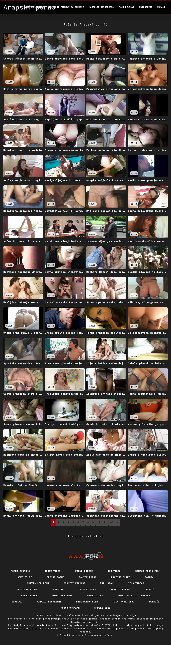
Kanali (161, 7)
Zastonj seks (87, 589)
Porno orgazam (70, 607)
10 (98, 522)
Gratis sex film (38, 583)
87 (111, 522)
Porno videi (95, 595)
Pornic (149, 577)
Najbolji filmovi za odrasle (66, 7)
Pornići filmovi (75, 583)
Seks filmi (24, 577)
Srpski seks (102, 607)
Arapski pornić (71, 634)
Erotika (17, 601)
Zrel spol (106, 583)
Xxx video (114, 570)
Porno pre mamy (62, 595)
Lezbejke (57, 589)
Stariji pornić (120, 589)
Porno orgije (84, 570)
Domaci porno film (147, 570)
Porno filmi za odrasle (134, 595)
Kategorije (145, 7)
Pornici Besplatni (48, 601)
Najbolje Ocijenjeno (101, 7)
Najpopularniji (35, 7)
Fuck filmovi (126, 7)
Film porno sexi (123, 601)
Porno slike (29, 595)
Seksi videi (53, 570)
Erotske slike (120, 577)
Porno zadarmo (20, 570)
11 (105, 522)
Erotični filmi (27, 589)
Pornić (150, 589)
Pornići (154, 601)
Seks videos (136, 583)
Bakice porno (88, 577)
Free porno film (87, 601)
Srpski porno (55, 577)
